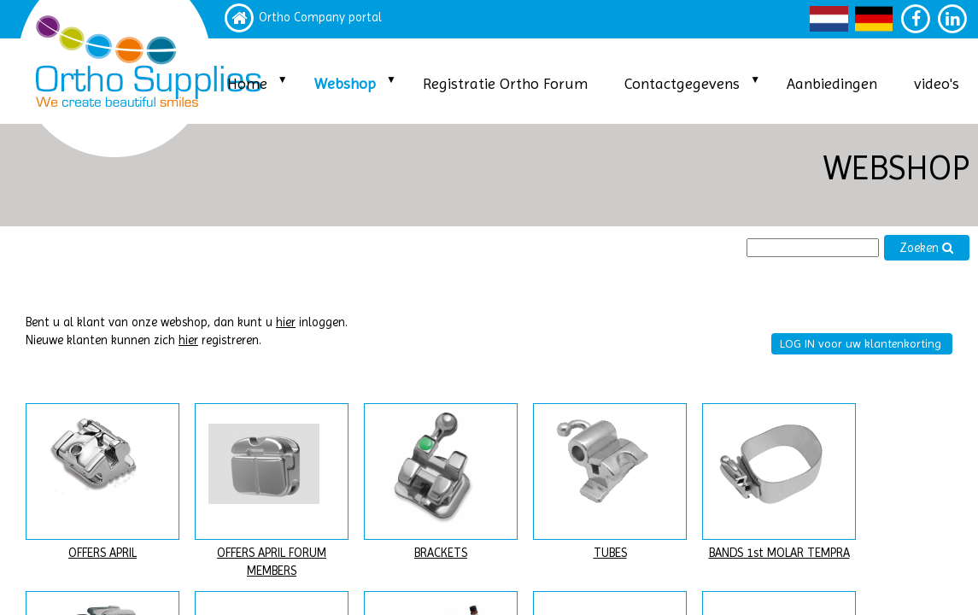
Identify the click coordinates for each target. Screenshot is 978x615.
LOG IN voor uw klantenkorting (860, 343)
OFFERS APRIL (102, 553)
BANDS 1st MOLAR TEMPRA (779, 553)
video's (936, 83)
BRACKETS (440, 553)
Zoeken (926, 248)
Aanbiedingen (832, 83)
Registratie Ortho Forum (505, 83)
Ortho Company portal (320, 17)
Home (247, 83)
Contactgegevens (682, 83)
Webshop (345, 83)
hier (286, 322)
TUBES (610, 553)
